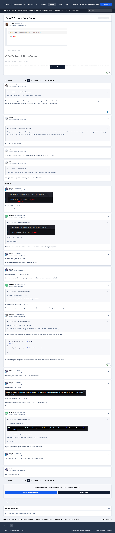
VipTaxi (23, 92)
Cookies (23, 530)
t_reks (11, 188)
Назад (10, 80)
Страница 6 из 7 (49, 80)
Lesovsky (12, 85)
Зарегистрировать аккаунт (31, 492)
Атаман (11, 215)
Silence (11, 117)
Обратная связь (14, 530)
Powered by (103, 530)
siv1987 (11, 24)
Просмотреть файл (13, 51)
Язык (6, 530)
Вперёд (36, 80)
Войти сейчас (84, 492)
